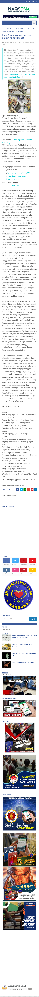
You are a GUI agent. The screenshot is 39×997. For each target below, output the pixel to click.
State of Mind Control (22, 29)
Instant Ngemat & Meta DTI (19, 173)
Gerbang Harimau (16, 186)
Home (4, 29)
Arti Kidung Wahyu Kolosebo (23, 663)
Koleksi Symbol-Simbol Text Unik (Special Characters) (22, 637)
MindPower (10, 29)
